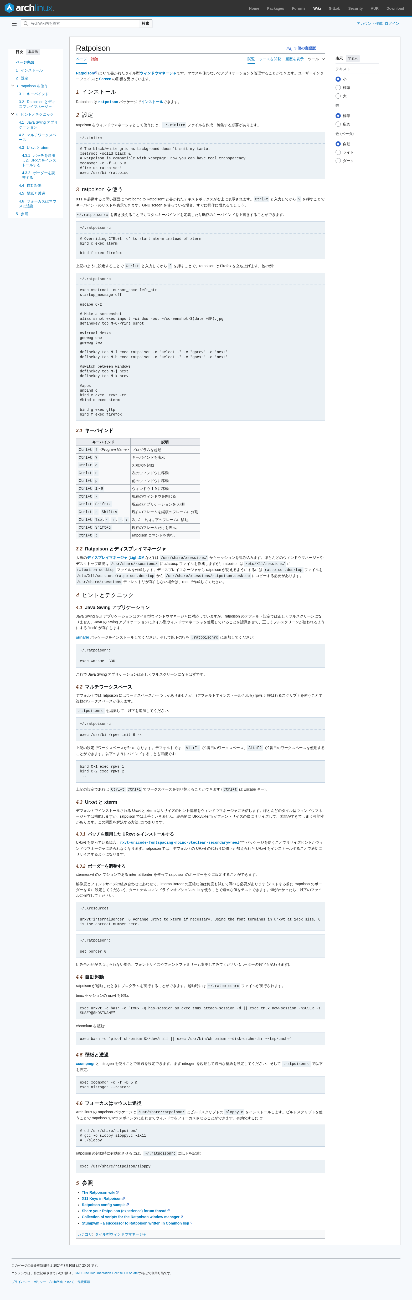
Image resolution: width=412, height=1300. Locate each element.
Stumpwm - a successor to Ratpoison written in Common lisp (135, 1215)
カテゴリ (85, 1226)
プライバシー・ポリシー (29, 1274)
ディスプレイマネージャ (107, 553)
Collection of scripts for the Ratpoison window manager (130, 1209)
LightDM (137, 553)
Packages (275, 8)
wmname (82, 631)
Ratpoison (85, 73)
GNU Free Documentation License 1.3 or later (107, 1265)
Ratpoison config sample (103, 1197)
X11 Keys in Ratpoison (101, 1190)
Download (395, 8)
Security (355, 8)
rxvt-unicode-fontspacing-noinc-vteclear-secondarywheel (179, 835)
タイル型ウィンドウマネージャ (121, 1226)
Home (254, 8)
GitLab (334, 8)
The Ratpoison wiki (98, 1184)
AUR (375, 8)
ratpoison (108, 101)
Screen (105, 79)
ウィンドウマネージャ (158, 73)
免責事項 (84, 1274)
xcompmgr (85, 1056)
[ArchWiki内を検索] (80, 23)
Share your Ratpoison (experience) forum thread (124, 1203)
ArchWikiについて (61, 1274)
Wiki (317, 8)
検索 (145, 23)
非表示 (33, 52)
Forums (298, 8)
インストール (152, 102)
